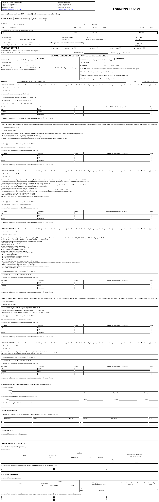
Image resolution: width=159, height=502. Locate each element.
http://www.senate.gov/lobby (65, 9)
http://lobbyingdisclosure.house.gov (11, 9)
